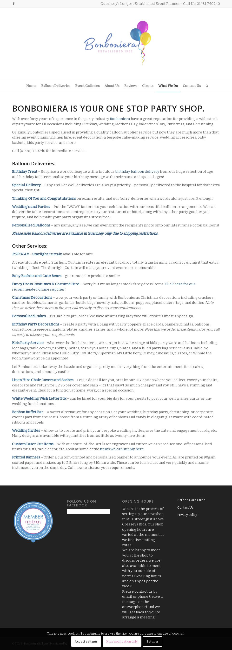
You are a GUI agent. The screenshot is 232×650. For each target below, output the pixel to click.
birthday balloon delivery (137, 171)
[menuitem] (31, 86)
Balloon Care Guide (191, 500)
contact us (143, 591)
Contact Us (185, 507)
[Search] (205, 86)
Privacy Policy (187, 515)
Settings (152, 641)
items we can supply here (122, 449)
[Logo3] (116, 43)
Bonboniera (120, 119)
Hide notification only (122, 641)
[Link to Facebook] (13, 3)
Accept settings (86, 641)
